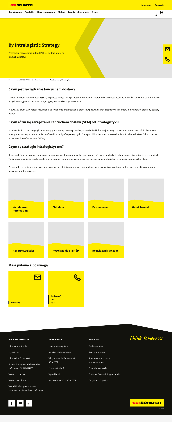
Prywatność (13, 359)
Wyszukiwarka (55, 381)
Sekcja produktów (97, 359)
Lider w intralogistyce (58, 353)
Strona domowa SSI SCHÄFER (19, 80)
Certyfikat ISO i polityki (99, 387)
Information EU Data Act (19, 365)
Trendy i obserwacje (78, 14)
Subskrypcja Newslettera (60, 359)
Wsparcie (159, 5)
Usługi (62, 14)
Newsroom (146, 5)
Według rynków (96, 353)
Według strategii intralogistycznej (61, 80)
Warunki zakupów (16, 381)
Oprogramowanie (46, 14)
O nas (94, 14)
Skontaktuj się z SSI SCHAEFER (62, 387)
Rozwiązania (15, 14)
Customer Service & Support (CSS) (104, 381)
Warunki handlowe (17, 387)
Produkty (29, 14)
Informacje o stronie (17, 353)
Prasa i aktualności (57, 375)
